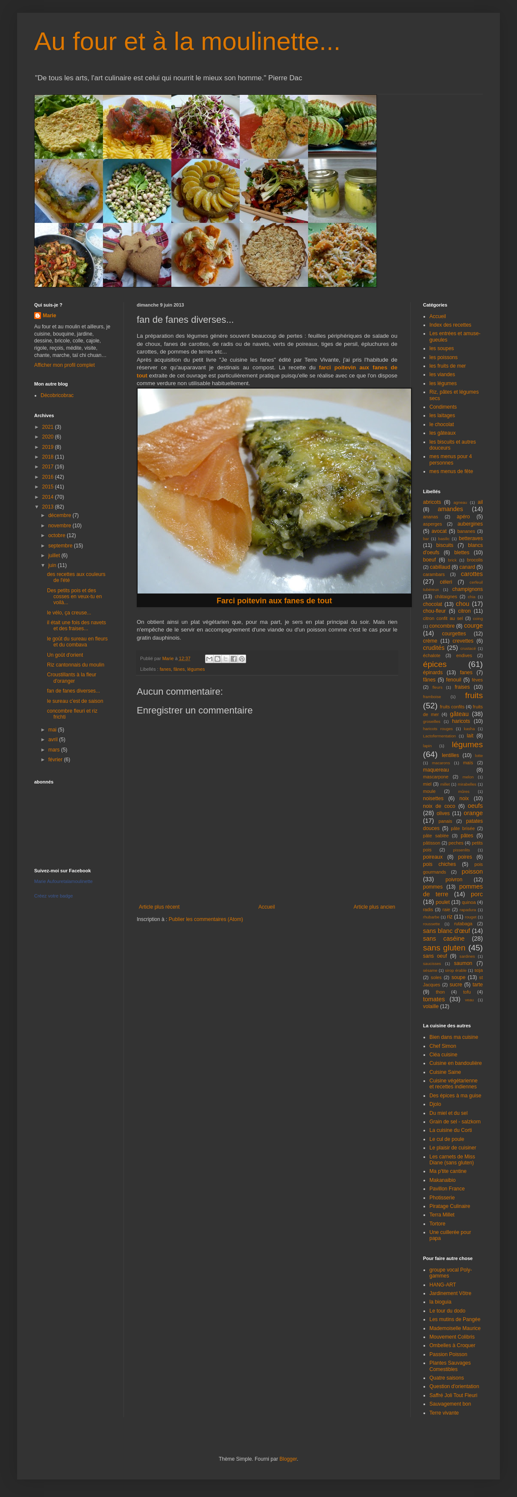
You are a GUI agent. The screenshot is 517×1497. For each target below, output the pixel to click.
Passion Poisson (448, 1354)
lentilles (450, 755)
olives (443, 813)
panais (445, 821)
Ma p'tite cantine (448, 1171)
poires (465, 857)
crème (430, 641)
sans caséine (443, 938)
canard (467, 567)
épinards (433, 672)
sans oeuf (435, 956)
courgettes (454, 634)
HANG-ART (442, 1285)
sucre (455, 985)
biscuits (444, 545)
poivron (454, 880)
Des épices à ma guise (455, 1096)
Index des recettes (450, 325)
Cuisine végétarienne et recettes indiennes (453, 1084)
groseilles (432, 721)
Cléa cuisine (443, 1055)
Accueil (266, 907)
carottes (472, 573)
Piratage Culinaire (449, 1206)
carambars (434, 574)
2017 (48, 467)
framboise (432, 696)
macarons (441, 762)
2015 (48, 487)
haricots (461, 721)
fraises (462, 687)
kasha (469, 728)
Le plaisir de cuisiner (452, 1148)
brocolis (475, 559)
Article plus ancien (374, 907)
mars (54, 750)
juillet (55, 555)
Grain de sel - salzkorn (455, 1122)
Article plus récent (159, 907)
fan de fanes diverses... (73, 691)
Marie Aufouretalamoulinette (63, 881)
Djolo (435, 1104)
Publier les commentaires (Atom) (206, 919)
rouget (470, 917)
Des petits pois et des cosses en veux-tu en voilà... (74, 597)
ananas (430, 516)
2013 (48, 507)
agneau (460, 502)
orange (473, 813)
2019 (48, 447)
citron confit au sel (443, 618)
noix (464, 798)
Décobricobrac (57, 395)
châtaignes (446, 596)
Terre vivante (444, 1413)
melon (468, 777)
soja (478, 970)
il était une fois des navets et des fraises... (76, 626)
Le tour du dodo (447, 1311)
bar (426, 538)
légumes (196, 669)
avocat (439, 531)
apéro (463, 517)
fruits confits (452, 706)
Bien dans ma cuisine (453, 1037)
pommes (433, 887)
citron (464, 611)
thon (440, 991)
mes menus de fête (451, 471)
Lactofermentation (439, 736)
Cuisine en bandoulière (455, 1063)
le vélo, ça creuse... (69, 613)
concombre (442, 626)
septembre (61, 546)
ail (480, 502)
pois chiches (439, 864)
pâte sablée (436, 835)
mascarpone (435, 776)
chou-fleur (434, 611)
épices (434, 664)
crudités (433, 647)
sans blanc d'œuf (446, 930)
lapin (427, 745)
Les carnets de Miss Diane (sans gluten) (452, 1160)
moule (429, 791)
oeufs (475, 805)
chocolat (432, 604)
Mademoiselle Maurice (455, 1328)
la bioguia (440, 1302)
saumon (463, 963)
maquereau (436, 770)
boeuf (429, 560)
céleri (446, 582)
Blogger (288, 1459)
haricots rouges (438, 728)
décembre (60, 515)
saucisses (432, 963)
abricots (432, 502)
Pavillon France (447, 1189)
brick (452, 560)
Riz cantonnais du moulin (75, 665)
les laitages (442, 415)
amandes (450, 509)
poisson (472, 871)
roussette (431, 923)
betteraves (471, 538)
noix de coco (439, 806)
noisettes (433, 798)
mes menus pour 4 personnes (450, 459)
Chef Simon (442, 1046)
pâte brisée (463, 828)
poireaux (433, 857)
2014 (48, 497)
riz (449, 917)
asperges (432, 523)
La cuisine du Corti (450, 1130)
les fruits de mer (447, 366)
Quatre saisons (446, 1378)
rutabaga (463, 923)
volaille (431, 1006)
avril (53, 740)
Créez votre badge (53, 895)
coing (478, 618)
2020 (48, 437)
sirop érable (456, 970)
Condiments (443, 407)
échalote (432, 655)
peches (456, 842)
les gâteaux (442, 433)
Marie (49, 316)
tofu (467, 991)
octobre (57, 535)
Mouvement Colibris (452, 1337)
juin (53, 565)
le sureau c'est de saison (75, 701)
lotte (479, 755)
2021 (48, 427)
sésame (430, 970)
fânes (179, 669)
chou (462, 603)
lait (470, 736)
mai (53, 730)
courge (473, 625)
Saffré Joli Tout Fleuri (453, 1395)
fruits (474, 695)
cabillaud (440, 567)
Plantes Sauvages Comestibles (450, 1366)
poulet (443, 902)
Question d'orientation (454, 1386)
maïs (468, 762)
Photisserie (442, 1198)
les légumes (443, 383)
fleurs (437, 687)
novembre (60, 526)
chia (472, 596)
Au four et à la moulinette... (187, 41)
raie (446, 909)
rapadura (468, 909)
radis (428, 909)
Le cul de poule (446, 1139)
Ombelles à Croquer (452, 1345)
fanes (165, 669)
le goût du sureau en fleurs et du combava (77, 642)
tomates (434, 999)
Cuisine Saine (445, 1072)
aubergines (470, 524)
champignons (467, 589)
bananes (466, 531)
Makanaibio (442, 1180)
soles (436, 977)
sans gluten (444, 947)
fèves (477, 679)
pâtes (467, 836)
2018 (48, 457)
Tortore (437, 1224)
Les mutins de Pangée (454, 1319)
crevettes (462, 641)
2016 (48, 477)
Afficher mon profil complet (64, 365)
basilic (444, 538)
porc (477, 894)
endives (464, 655)
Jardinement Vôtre (450, 1293)
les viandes (442, 374)
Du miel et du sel (448, 1113)
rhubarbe (431, 917)
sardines (467, 956)
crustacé (468, 648)
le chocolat (441, 424)
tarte (478, 985)
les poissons (443, 357)
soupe (459, 977)
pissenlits (461, 850)
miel (427, 784)
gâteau (459, 713)
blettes (461, 553)
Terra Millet (442, 1215)
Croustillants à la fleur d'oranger (71, 678)
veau (469, 999)
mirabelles (467, 784)
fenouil (453, 680)
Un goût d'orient (65, 655)
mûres (464, 791)
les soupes (441, 348)
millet (444, 784)
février (56, 760)
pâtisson (431, 842)
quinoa (469, 902)
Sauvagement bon (450, 1404)
